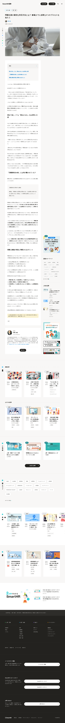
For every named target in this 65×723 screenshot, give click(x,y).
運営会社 (15, 717)
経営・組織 (13, 612)
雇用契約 (45, 264)
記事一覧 (23, 350)
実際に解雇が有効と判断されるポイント (17, 77)
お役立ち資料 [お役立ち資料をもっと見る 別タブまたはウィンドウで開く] (34, 465)
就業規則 (51, 295)
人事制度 (57, 264)
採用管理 (32, 427)
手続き (9, 513)
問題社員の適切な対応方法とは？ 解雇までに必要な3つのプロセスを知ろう (34, 612)
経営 (27, 371)
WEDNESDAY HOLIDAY (55, 271)
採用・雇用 (14, 10)
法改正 (45, 262)
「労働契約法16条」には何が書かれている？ (18, 74)
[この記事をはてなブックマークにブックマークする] (2, 43)
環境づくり (35, 627)
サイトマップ (40, 717)
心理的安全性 (14, 389)
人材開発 (47, 371)
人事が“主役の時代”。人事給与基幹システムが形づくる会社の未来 (34, 384)
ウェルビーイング (51, 264)
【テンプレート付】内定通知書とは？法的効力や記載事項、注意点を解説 (34, 419)
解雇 (8, 321)
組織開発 (9, 371)
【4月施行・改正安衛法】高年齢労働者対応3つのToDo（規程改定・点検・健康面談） (54, 291)
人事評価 (47, 407)
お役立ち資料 (44, 3)
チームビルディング (10, 485)
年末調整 (55, 276)
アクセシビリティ (34, 717)
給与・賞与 (13, 571)
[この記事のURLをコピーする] (2, 45)
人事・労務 (8, 622)
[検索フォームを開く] (58, 4)
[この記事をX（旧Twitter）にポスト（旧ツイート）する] (2, 38)
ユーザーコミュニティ (51, 633)
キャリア (44, 513)
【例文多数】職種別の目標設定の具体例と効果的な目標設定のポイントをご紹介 (54, 419)
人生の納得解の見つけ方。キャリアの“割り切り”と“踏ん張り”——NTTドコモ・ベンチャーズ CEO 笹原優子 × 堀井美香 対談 (54, 310)
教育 (12, 427)
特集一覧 (23, 647)
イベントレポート (51, 635)
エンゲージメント (47, 271)
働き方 (36, 622)
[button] (5, 517)
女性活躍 (51, 314)
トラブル (6, 631)
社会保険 (49, 262)
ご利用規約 (20, 717)
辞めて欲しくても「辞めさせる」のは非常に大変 (19, 71)
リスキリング (46, 276)
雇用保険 (53, 262)
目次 (23, 65)
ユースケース (50, 629)
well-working (36, 631)
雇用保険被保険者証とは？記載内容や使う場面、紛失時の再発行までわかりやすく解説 (15, 563)
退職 (57, 262)
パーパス (51, 276)
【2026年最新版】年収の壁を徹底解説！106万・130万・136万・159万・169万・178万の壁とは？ (54, 563)
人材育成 (36, 489)
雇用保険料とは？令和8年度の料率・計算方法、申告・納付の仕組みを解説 (34, 563)
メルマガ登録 (52, 3)
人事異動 (52, 269)
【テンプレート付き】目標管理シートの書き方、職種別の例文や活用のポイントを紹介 (54, 302)
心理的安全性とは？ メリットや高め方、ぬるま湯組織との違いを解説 (15, 384)
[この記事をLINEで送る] (2, 40)
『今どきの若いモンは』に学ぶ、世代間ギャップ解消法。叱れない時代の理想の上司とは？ (54, 384)
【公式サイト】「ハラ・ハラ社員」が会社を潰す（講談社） (19, 344)
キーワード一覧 (8, 500)
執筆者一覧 (12, 647)
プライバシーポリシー (26, 717)
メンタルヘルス (46, 269)
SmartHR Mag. (8, 612)
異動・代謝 (21, 637)
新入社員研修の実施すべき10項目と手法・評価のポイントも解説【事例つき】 (15, 419)
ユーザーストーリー (51, 631)
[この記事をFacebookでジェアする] (2, 35)
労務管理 (62, 513)
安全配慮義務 (54, 294)
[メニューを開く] (62, 4)
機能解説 (49, 627)
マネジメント (28, 489)
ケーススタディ (52, 622)
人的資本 (32, 389)
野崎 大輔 (8, 21)
